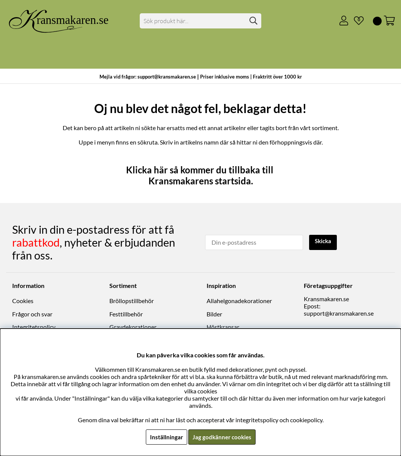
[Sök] (200, 20)
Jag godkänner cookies (222, 436)
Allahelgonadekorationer (239, 300)
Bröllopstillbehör (131, 300)
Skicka (324, 241)
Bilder (214, 314)
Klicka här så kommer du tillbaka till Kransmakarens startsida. (200, 175)
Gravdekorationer (132, 326)
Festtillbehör (126, 314)
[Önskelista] (356, 21)
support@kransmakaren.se (339, 313)
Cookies (22, 300)
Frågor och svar (32, 314)
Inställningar (165, 436)
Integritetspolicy (33, 326)
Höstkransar (223, 326)
